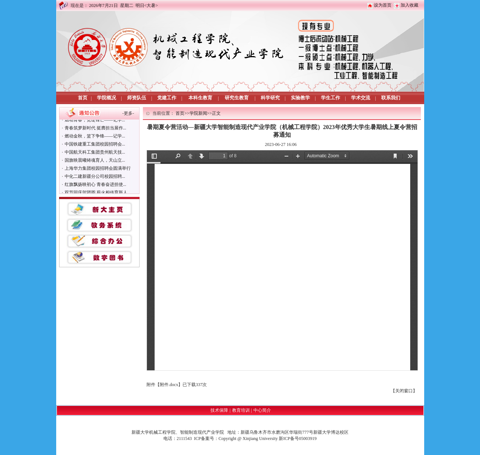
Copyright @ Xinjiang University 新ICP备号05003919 (268, 438)
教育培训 (241, 410)
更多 (128, 113)
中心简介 (262, 410)
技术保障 (219, 410)
